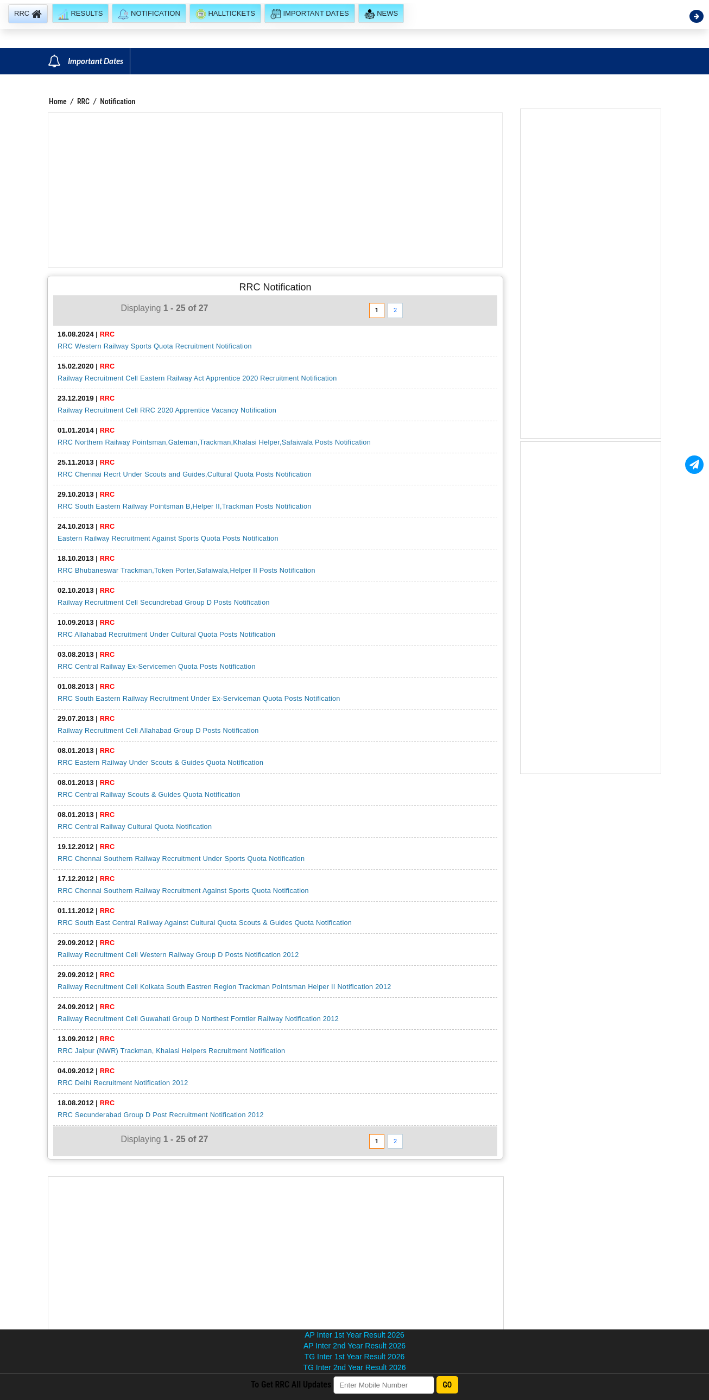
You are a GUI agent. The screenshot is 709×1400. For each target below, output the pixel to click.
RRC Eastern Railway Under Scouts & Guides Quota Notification (160, 762)
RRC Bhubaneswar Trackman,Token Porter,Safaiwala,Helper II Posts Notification (186, 570)
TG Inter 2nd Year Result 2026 (354, 1367)
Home (58, 101)
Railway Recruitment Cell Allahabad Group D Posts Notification (158, 730)
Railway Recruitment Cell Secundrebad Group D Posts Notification (164, 602)
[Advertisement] (275, 190)
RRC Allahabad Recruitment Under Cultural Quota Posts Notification (166, 634)
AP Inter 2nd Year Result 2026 (354, 1345)
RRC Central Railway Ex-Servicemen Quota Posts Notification (157, 666)
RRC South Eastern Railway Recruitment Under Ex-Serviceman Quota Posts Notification (199, 698)
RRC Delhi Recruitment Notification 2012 (123, 1083)
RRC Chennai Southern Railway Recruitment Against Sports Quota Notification (183, 891)
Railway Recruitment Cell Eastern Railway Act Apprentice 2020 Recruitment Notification (197, 378)
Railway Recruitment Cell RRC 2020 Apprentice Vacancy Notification (167, 410)
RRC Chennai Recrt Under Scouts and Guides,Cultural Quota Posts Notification (185, 474)
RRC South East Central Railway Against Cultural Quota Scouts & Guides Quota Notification (205, 923)
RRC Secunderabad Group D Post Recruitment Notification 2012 (161, 1115)
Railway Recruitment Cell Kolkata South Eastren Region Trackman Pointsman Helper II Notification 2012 (224, 987)
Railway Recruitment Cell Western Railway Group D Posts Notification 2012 (178, 955)
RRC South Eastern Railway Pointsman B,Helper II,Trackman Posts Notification (185, 506)
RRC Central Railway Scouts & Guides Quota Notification (149, 795)
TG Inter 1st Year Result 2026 (354, 1356)
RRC (83, 101)
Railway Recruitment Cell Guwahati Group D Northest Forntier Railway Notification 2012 (198, 1019)
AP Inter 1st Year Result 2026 (354, 1335)
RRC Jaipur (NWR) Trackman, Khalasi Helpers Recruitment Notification (171, 1051)
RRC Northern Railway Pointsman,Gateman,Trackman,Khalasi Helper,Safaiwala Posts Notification (214, 442)
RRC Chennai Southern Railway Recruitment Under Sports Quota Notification (181, 859)
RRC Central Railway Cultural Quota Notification (135, 827)
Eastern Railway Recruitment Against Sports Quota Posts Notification (168, 538)
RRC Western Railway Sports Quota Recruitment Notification (155, 346)
